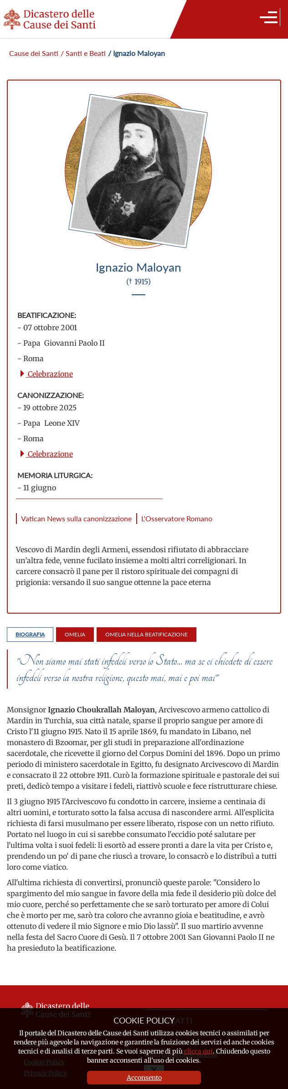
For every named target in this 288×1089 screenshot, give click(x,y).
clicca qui (198, 1051)
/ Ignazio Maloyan (136, 53)
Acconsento (144, 1078)
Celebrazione (46, 373)
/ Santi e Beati (83, 53)
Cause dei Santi (33, 53)
